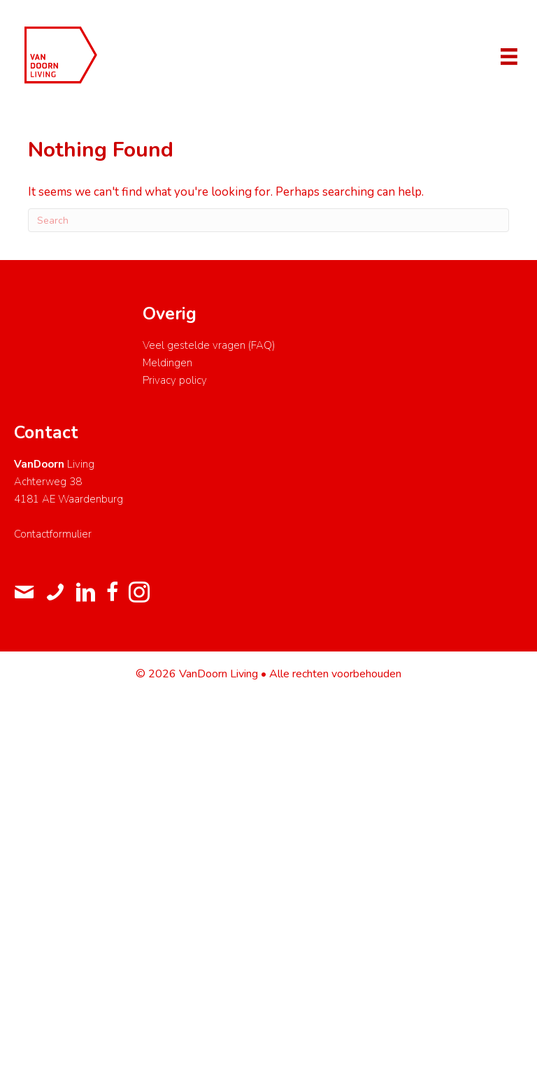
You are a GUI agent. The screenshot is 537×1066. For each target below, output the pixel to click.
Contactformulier (53, 534)
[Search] (268, 220)
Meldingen (167, 363)
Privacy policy (175, 380)
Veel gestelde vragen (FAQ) (209, 345)
